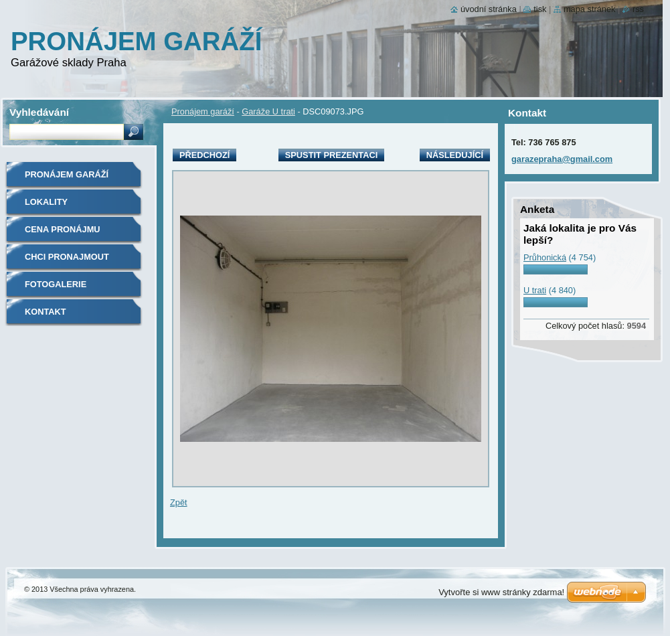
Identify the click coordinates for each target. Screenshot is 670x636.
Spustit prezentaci (331, 155)
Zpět (178, 502)
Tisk (539, 9)
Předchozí (204, 155)
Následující (454, 155)
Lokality (46, 202)
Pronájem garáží (202, 111)
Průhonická (544, 257)
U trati (534, 290)
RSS (638, 9)
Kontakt (45, 312)
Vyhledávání (39, 112)
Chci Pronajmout (67, 257)
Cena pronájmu (62, 229)
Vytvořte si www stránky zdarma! (501, 592)
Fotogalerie (55, 284)
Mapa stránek (590, 9)
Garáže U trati (268, 111)
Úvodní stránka (488, 9)
